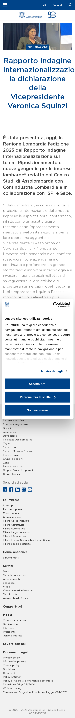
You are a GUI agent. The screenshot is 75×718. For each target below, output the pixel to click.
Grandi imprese (12, 517)
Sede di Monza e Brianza (18, 451)
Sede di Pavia (11, 455)
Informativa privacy (14, 661)
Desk (6, 571)
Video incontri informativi (18, 590)
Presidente (9, 631)
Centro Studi (12, 606)
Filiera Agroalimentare (16, 520)
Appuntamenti (11, 579)
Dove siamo (10, 435)
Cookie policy (11, 665)
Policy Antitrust (12, 677)
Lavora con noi (14, 643)
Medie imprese (11, 513)
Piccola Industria (13, 466)
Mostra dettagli (52, 371)
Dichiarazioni (10, 624)
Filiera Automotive (14, 528)
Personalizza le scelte (37, 397)
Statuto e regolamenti (16, 424)
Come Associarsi (15, 552)
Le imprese (11, 500)
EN (44, 4)
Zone (6, 462)
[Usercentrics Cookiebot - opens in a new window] (53, 304)
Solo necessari (37, 410)
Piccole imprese (12, 509)
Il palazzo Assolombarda (17, 439)
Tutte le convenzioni (15, 575)
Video (6, 586)
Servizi (8, 566)
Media (7, 614)
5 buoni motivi (11, 557)
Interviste (8, 628)
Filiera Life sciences (14, 536)
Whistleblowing (12, 688)
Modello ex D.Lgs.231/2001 (19, 684)
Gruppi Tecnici (11, 474)
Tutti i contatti (11, 594)
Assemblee (9, 432)
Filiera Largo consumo (16, 532)
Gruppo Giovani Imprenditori (20, 470)
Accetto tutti (37, 384)
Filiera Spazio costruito (17, 543)
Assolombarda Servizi (16, 598)
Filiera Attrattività (13, 524)
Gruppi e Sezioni (13, 458)
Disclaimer (9, 669)
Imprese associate (13, 420)
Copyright (9, 673)
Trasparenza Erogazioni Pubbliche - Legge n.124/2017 (35, 692)
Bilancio (7, 428)
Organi (7, 443)
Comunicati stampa (14, 620)
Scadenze (9, 583)
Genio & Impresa (12, 635)
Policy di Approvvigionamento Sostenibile (28, 680)
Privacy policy (11, 657)
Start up (8, 505)
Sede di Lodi (10, 447)
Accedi (57, 5)
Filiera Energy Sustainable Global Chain (26, 540)
